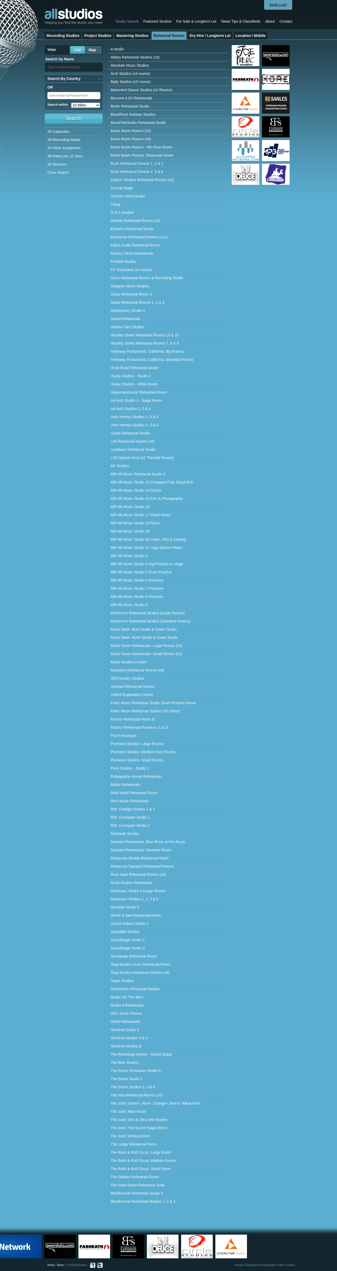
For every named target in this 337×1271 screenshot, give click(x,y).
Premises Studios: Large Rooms (137, 744)
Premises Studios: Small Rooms (137, 760)
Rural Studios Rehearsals (131, 883)
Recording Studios (63, 35)
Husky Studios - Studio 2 (131, 376)
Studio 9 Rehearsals (127, 1005)
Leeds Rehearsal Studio (130, 433)
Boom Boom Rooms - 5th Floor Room (141, 147)
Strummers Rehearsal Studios (135, 989)
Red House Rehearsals (130, 801)
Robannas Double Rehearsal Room (140, 858)
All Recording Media (63, 140)
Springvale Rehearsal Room (134, 956)
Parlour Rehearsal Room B (133, 719)
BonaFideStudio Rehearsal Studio (138, 122)
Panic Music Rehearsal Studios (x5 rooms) (145, 711)
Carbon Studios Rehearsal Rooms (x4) (142, 180)
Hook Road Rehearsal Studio (134, 368)
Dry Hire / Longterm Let (210, 35)
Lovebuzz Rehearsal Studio (133, 449)
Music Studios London (129, 662)
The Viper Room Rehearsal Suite (138, 1185)
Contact (286, 21)
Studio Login (278, 5)
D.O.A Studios (122, 212)
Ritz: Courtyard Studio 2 (130, 825)
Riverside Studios (125, 834)
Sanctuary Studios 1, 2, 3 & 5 (134, 899)
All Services (57, 164)
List (77, 50)
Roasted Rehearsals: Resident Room (141, 850)
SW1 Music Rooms (126, 1013)
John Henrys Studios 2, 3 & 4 (134, 425)
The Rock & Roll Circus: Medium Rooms (144, 1160)
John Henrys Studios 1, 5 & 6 (134, 417)
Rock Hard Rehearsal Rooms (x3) (138, 874)
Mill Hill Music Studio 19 (130, 531)
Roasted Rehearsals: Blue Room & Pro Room (148, 842)
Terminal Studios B (126, 1046)
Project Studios (97, 35)
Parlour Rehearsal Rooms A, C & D (139, 727)
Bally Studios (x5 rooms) (131, 82)
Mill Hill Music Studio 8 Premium (137, 597)
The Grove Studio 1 (126, 1079)
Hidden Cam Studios (127, 327)
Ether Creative (286, 1265)
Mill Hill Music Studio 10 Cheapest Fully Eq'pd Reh (152, 482)
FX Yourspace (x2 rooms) (131, 270)
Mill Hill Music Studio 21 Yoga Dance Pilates (146, 547)
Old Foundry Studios (127, 678)
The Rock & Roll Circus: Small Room (141, 1169)
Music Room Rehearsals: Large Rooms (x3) (146, 646)
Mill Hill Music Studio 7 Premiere (137, 588)
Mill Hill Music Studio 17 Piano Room (141, 515)
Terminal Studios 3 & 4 (129, 1038)
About (270, 21)
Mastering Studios (132, 35)
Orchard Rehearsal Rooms (133, 686)
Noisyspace (269, 1265)
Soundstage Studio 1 (128, 940)
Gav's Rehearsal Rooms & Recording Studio (147, 278)
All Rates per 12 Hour (65, 156)
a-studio (117, 49)
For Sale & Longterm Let (196, 21)
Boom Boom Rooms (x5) (131, 131)
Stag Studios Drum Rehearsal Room (140, 964)
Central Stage (122, 188)
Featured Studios (157, 21)
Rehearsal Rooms (169, 35)
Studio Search (127, 21)
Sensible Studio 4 (125, 907)
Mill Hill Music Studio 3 (129, 556)
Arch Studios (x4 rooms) (130, 73)
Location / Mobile (250, 35)
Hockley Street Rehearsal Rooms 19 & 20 (145, 335)
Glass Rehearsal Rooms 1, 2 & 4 (137, 302)
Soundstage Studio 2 (128, 948)
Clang (115, 204)
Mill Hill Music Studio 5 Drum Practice (141, 572)
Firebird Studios (123, 261)
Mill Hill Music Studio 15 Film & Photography (147, 498)
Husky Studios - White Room (134, 384)
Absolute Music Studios (130, 65)
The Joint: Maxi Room (128, 1111)
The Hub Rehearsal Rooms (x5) (137, 1095)
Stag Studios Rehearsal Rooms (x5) (140, 972)
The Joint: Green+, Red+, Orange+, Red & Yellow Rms (155, 1103)
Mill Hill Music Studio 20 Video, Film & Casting (148, 539)
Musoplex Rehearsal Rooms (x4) (137, 670)
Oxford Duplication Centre (132, 695)
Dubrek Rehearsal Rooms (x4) (135, 221)
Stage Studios (122, 981)
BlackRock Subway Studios (133, 114)
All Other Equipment (63, 148)
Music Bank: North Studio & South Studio (144, 637)
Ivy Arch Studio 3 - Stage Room (136, 400)
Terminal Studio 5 (125, 1030)
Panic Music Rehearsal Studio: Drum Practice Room (153, 703)
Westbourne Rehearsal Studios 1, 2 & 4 (143, 1201)
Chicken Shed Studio (128, 196)
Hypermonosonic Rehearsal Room (139, 392)
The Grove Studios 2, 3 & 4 (133, 1087)
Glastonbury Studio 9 (128, 310)
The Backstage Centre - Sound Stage (141, 1054)
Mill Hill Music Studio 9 (129, 605)
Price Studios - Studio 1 (130, 768)
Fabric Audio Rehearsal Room (135, 245)
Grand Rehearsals (126, 319)
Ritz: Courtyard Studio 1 (130, 817)
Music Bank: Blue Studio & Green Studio (144, 629)
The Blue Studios (125, 1062)
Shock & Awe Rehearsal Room (136, 915)
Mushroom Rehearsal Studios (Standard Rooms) (150, 621)
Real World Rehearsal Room (134, 793)
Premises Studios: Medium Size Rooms (143, 752)
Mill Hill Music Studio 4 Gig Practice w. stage (147, 564)
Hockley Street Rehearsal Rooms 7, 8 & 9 (145, 343)
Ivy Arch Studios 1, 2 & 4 (131, 409)
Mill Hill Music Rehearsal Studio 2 (138, 474)
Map (92, 50)
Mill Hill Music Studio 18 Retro (135, 523)
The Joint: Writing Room (130, 1136)
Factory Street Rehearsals (132, 253)
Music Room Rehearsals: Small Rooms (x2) (146, 654)
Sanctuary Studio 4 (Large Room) (138, 891)
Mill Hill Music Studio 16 (130, 507)
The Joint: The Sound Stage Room (139, 1128)
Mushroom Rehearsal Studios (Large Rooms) (148, 613)
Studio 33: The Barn (127, 997)
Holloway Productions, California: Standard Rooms (152, 359)
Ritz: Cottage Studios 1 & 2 (133, 809)
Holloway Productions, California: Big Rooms (147, 351)
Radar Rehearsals (125, 784)
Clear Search (58, 172)
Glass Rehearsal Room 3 (131, 294)
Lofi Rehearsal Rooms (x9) (133, 441)
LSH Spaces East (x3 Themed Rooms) (142, 458)
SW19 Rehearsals (125, 1021)
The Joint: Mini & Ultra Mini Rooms (139, 1120)
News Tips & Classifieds (240, 21)
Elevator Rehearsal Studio (132, 229)
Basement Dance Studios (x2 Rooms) (141, 90)
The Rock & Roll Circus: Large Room (141, 1152)
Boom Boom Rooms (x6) (131, 139)
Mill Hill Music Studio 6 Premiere (137, 580)
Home (50, 1265)
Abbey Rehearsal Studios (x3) (135, 57)
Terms (60, 1265)
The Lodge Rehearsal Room (134, 1144)
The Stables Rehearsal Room (135, 1177)
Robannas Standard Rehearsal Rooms (142, 866)
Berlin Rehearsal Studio (130, 106)
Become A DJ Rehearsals (131, 98)
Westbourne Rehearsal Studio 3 (137, 1193)
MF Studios (120, 466)
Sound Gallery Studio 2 (129, 923)
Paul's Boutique (123, 735)
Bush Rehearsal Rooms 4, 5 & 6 (137, 172)
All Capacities (58, 131)
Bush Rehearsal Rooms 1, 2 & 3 (137, 163)
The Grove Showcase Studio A (136, 1071)
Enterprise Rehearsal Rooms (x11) (139, 237)
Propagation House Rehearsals (136, 776)
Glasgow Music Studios (130, 286)
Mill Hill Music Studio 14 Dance (136, 490)
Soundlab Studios (125, 932)
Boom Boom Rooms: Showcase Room (142, 155)
